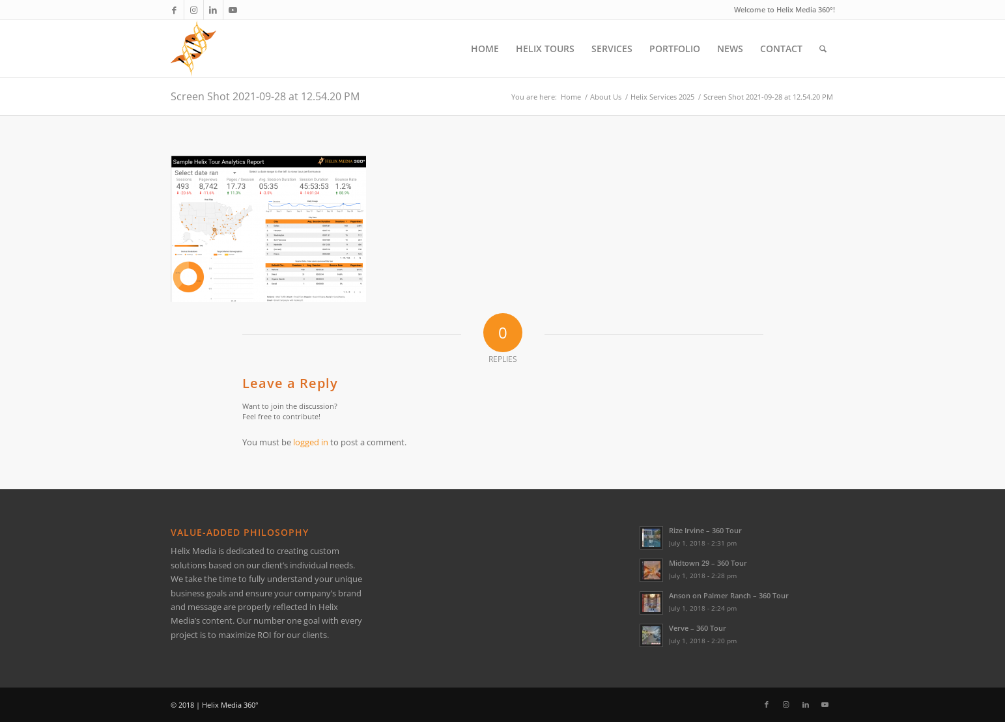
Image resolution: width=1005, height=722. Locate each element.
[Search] (823, 48)
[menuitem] (484, 48)
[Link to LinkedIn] (213, 10)
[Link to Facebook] (174, 10)
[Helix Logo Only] (193, 48)
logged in (310, 442)
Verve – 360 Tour (697, 628)
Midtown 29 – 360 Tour (708, 563)
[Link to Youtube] (233, 10)
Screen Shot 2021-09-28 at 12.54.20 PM (265, 96)
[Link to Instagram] (193, 10)
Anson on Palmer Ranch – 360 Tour (729, 595)
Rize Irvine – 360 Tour (705, 530)
